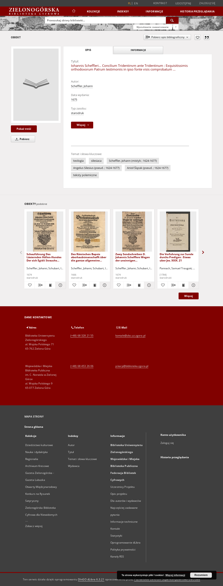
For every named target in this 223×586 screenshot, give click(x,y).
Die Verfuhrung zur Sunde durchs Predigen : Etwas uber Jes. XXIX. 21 (176, 257)
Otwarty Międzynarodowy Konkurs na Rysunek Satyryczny (41, 494)
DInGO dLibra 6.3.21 (91, 579)
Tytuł (71, 452)
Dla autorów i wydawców (125, 501)
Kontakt (115, 528)
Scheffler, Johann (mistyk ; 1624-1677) (133, 161)
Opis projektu (118, 494)
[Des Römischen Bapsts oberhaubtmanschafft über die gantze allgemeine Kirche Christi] (89, 232)
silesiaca (96, 161)
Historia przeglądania (197, 11)
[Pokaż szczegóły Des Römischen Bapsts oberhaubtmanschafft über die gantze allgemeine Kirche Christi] (104, 285)
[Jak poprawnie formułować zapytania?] (176, 27)
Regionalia (31, 459)
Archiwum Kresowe (37, 466)
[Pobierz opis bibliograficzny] (40, 285)
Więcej (188, 296)
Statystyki (116, 535)
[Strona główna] (73, 11)
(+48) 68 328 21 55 (81, 335)
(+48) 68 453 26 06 (81, 366)
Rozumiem (201, 575)
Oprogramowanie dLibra (125, 542)
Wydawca (74, 466)
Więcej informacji (175, 575)
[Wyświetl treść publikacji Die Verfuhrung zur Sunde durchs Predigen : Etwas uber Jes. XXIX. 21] (183, 285)
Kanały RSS (117, 556)
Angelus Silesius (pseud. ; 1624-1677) (96, 168)
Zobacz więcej (34, 526)
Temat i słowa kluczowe (82, 459)
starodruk (77, 113)
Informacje (154, 11)
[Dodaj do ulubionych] (197, 37)
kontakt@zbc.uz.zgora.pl (130, 335)
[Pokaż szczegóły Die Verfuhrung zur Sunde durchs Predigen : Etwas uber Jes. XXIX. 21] (193, 285)
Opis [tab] (88, 50)
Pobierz (21, 138)
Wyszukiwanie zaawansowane (153, 27)
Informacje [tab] (138, 50)
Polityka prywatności (122, 549)
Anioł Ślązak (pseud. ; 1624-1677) (147, 168)
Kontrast (160, 3)
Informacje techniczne (124, 522)
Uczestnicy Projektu (122, 487)
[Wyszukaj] (172, 20)
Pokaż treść (24, 129)
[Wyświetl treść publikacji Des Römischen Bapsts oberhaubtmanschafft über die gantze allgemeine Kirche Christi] (95, 285)
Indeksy (123, 11)
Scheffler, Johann (82, 86)
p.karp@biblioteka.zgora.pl (131, 366)
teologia (78, 161)
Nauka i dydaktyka (36, 452)
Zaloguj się (207, 3)
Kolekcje (93, 11)
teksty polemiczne (85, 175)
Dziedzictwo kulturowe (39, 445)
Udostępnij (183, 3)
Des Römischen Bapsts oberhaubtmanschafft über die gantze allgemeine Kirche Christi (88, 257)
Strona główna (33, 427)
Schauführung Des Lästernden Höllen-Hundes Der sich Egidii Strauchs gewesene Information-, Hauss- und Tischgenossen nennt (44, 257)
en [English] (136, 3)
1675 (74, 99)
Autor (71, 445)
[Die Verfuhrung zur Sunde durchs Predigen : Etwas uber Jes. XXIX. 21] (178, 232)
